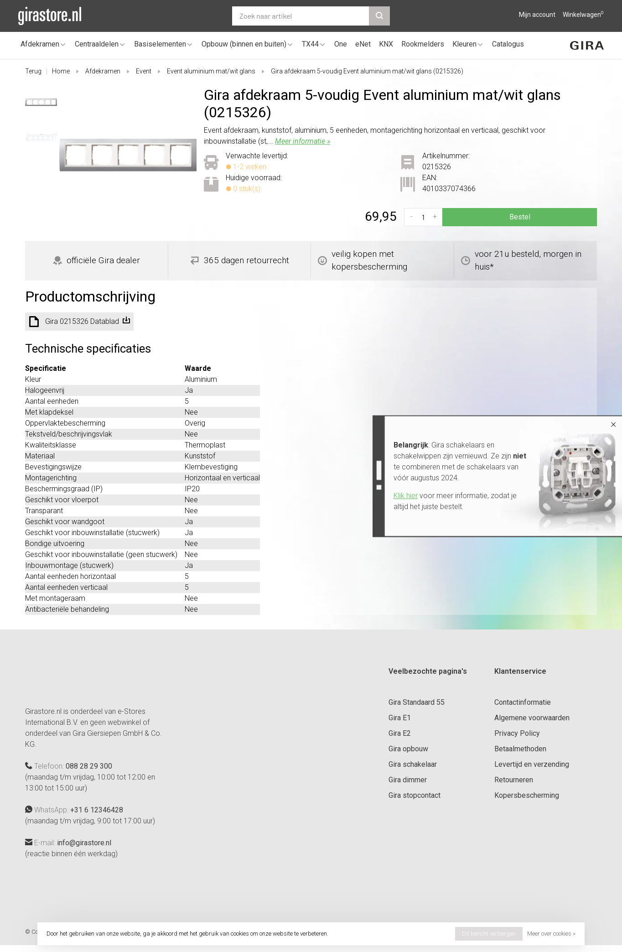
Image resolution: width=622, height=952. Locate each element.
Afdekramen (40, 44)
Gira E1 (400, 717)
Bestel (519, 217)
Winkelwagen (583, 14)
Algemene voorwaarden (532, 717)
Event (143, 71)
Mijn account (537, 14)
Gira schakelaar (413, 764)
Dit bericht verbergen (489, 933)
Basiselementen (160, 44)
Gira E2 (400, 733)
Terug (33, 71)
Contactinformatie (522, 702)
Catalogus (508, 44)
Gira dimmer (408, 779)
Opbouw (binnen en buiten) (244, 44)
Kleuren (464, 44)
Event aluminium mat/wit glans (211, 71)
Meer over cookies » (551, 933)
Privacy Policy (517, 733)
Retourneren (513, 779)
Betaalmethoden (520, 748)
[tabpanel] (128, 155)
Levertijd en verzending (531, 764)
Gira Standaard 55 (417, 702)
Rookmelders (422, 44)
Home (61, 71)
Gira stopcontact (415, 795)
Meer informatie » (302, 141)
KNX (386, 44)
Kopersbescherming (526, 795)
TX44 (310, 44)
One (340, 44)
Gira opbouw (408, 748)
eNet (363, 44)
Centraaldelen (97, 44)
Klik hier (406, 495)
